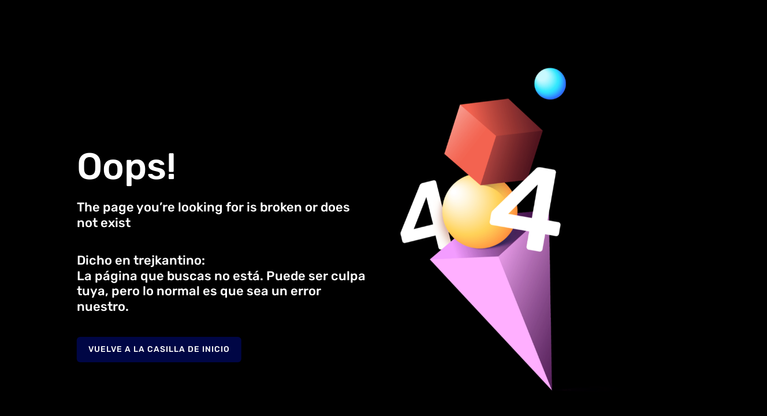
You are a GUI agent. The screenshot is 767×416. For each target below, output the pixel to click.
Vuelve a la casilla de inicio (159, 349)
